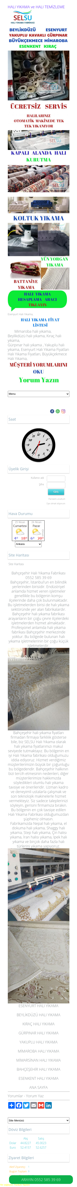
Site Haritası (16, 564)
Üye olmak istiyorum (55, 503)
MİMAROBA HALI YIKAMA (38, 1051)
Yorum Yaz (35, 1095)
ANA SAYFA (38, 1087)
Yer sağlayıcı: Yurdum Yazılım (15, 1184)
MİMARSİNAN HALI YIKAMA (38, 1060)
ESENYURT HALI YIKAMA (39, 1005)
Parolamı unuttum (56, 498)
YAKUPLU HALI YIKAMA (38, 1042)
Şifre (41, 484)
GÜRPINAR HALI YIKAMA (38, 1032)
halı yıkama (60, 604)
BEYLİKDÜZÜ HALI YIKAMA (38, 1014)
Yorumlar (15, 1095)
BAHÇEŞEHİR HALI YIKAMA (38, 1069)
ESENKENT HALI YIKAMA (38, 1078)
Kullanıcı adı (37, 478)
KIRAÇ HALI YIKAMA (38, 1023)
